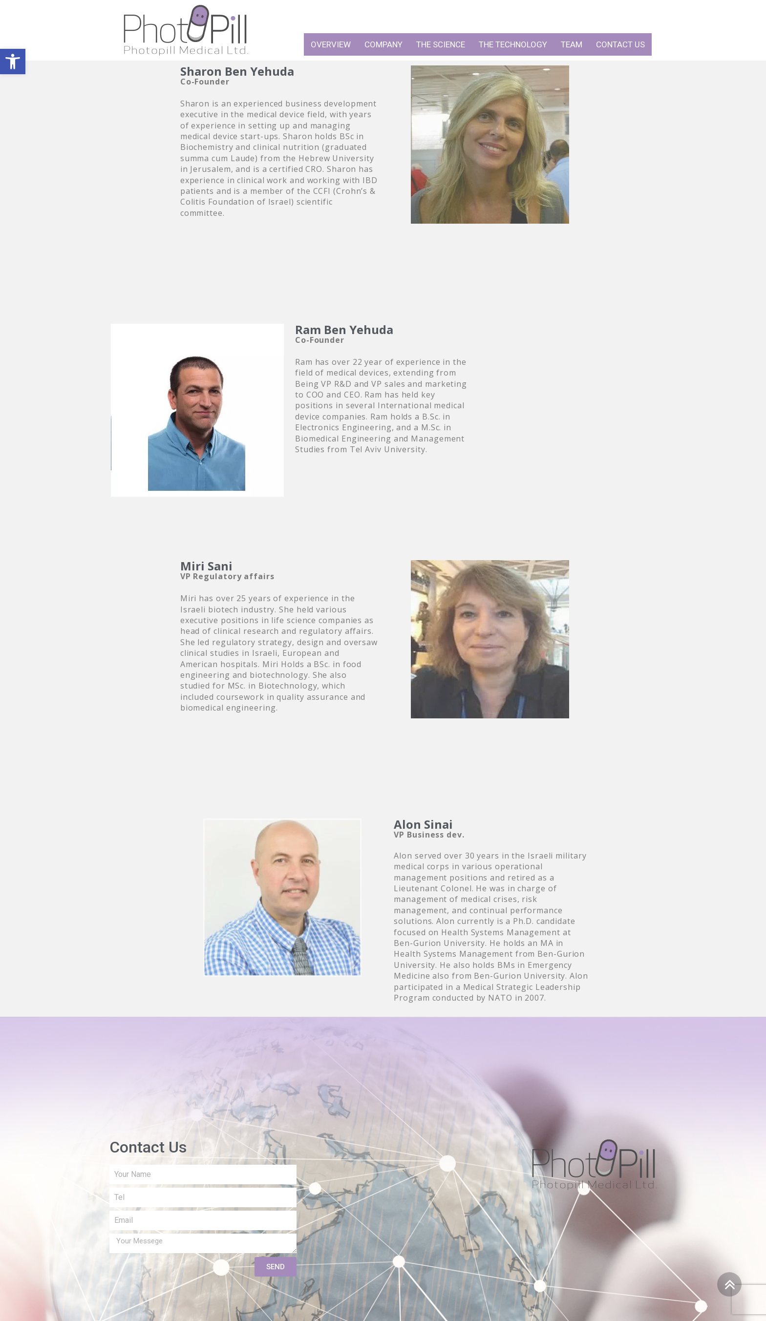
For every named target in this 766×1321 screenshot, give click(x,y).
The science (440, 44)
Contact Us (620, 44)
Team (571, 44)
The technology (513, 44)
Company (383, 44)
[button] (12, 61)
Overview (331, 44)
